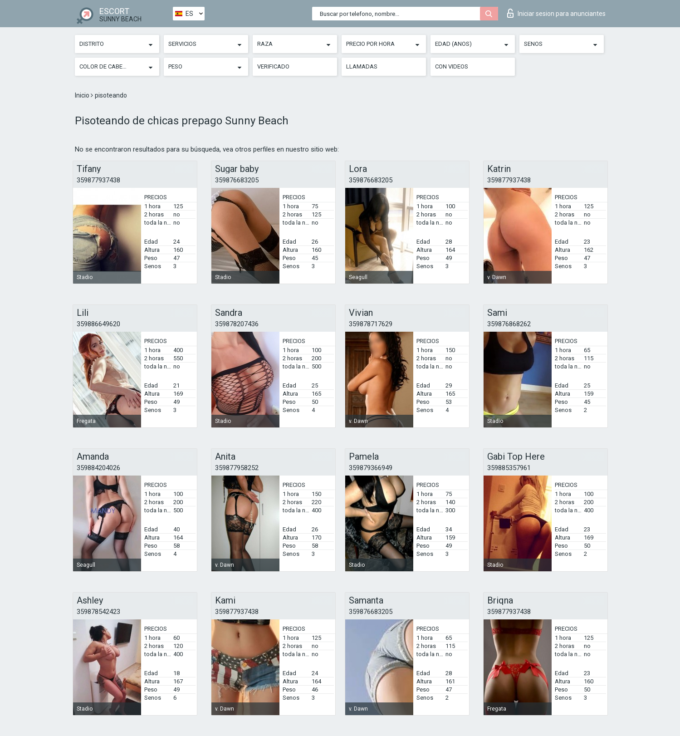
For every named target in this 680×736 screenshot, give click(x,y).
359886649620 (98, 324)
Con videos (451, 66)
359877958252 (237, 468)
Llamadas (361, 66)
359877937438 (98, 180)
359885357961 (509, 468)
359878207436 (237, 324)
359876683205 (237, 180)
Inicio (83, 95)
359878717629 (370, 324)
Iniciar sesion (556, 13)
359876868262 (509, 324)
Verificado (273, 66)
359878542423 (98, 612)
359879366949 (370, 468)
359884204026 (98, 468)
